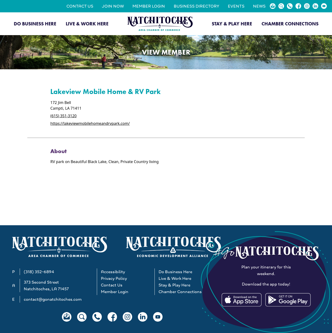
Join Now (113, 6)
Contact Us (79, 6)
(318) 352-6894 (39, 272)
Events (236, 6)
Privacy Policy (114, 278)
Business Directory (196, 6)
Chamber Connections (290, 24)
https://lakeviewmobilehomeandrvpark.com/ (90, 123)
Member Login (148, 6)
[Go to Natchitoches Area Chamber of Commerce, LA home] (160, 24)
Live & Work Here (87, 24)
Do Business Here (35, 24)
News (259, 6)
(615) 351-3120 (63, 115)
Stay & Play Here (232, 24)
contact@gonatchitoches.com (53, 299)
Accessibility (113, 272)
